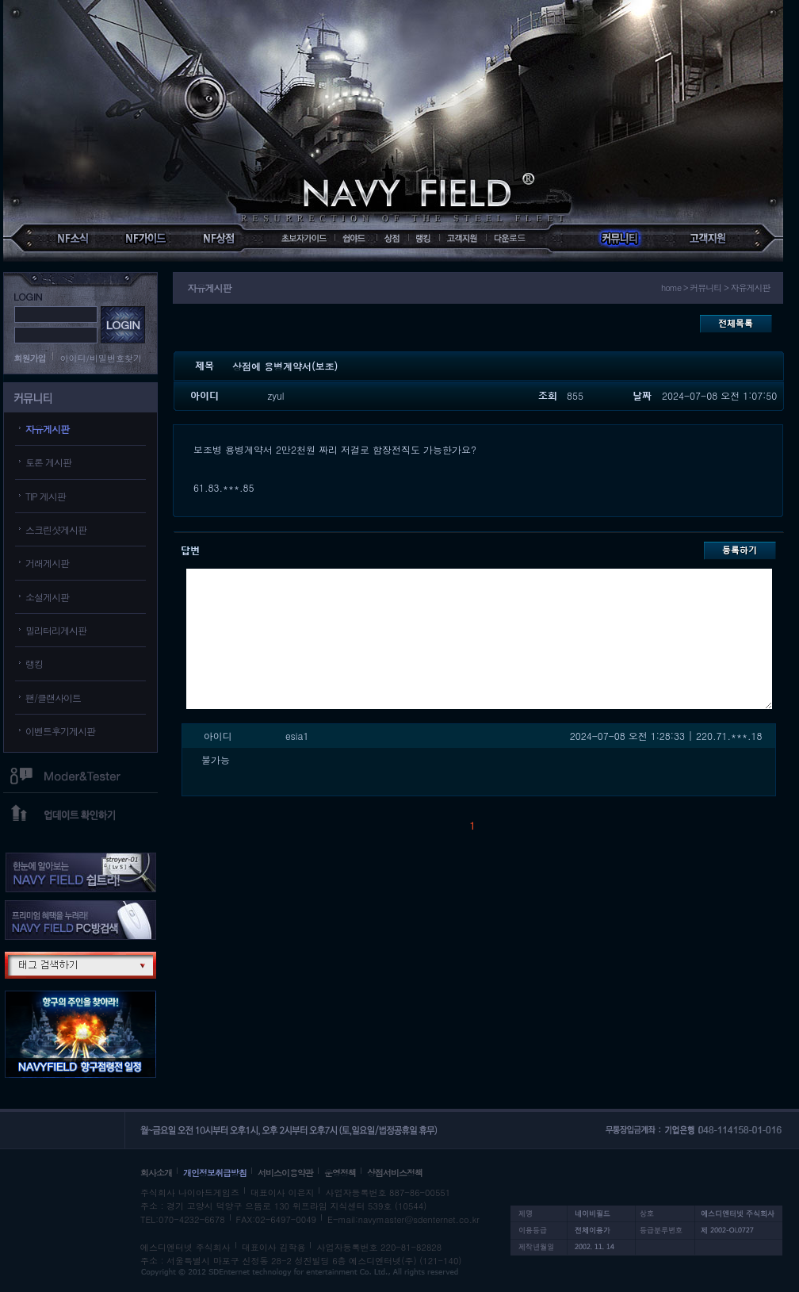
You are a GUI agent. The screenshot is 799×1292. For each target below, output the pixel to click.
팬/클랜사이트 (53, 697)
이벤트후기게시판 (60, 731)
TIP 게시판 (45, 496)
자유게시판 (47, 428)
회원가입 (30, 358)
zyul (276, 395)
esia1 (297, 735)
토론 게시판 (48, 462)
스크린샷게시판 (55, 529)
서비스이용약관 (285, 1173)
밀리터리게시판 (55, 630)
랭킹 (34, 663)
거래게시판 (47, 562)
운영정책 (340, 1173)
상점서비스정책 (394, 1173)
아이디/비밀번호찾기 (101, 358)
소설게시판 (47, 597)
